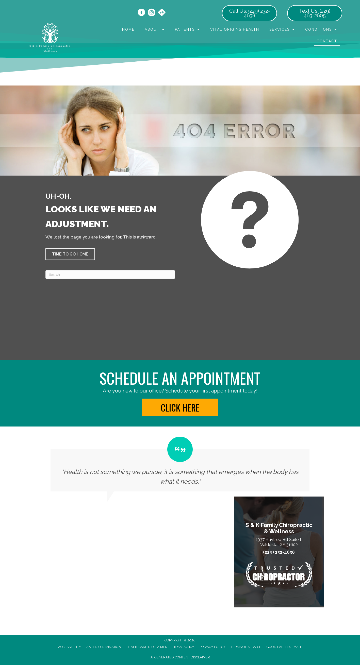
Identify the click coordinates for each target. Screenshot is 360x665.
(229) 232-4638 (279, 552)
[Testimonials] (180, 464)
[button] (70, 254)
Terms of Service (246, 647)
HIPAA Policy (183, 647)
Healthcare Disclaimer (146, 647)
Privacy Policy (212, 647)
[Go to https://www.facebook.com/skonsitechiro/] (141, 13)
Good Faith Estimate (284, 647)
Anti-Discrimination (103, 647)
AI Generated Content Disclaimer (180, 657)
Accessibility (69, 647)
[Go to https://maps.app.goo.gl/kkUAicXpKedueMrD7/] (162, 13)
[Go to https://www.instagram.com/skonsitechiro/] (151, 13)
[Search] (110, 274)
